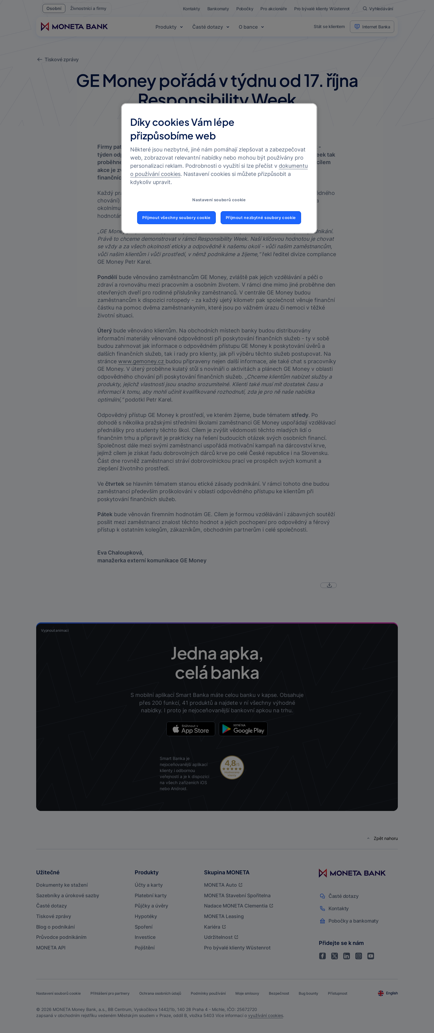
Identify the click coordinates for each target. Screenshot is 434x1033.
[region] (219, 168)
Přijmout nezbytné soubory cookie (261, 217)
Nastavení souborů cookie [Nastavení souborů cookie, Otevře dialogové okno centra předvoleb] (219, 200)
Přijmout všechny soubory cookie (176, 217)
